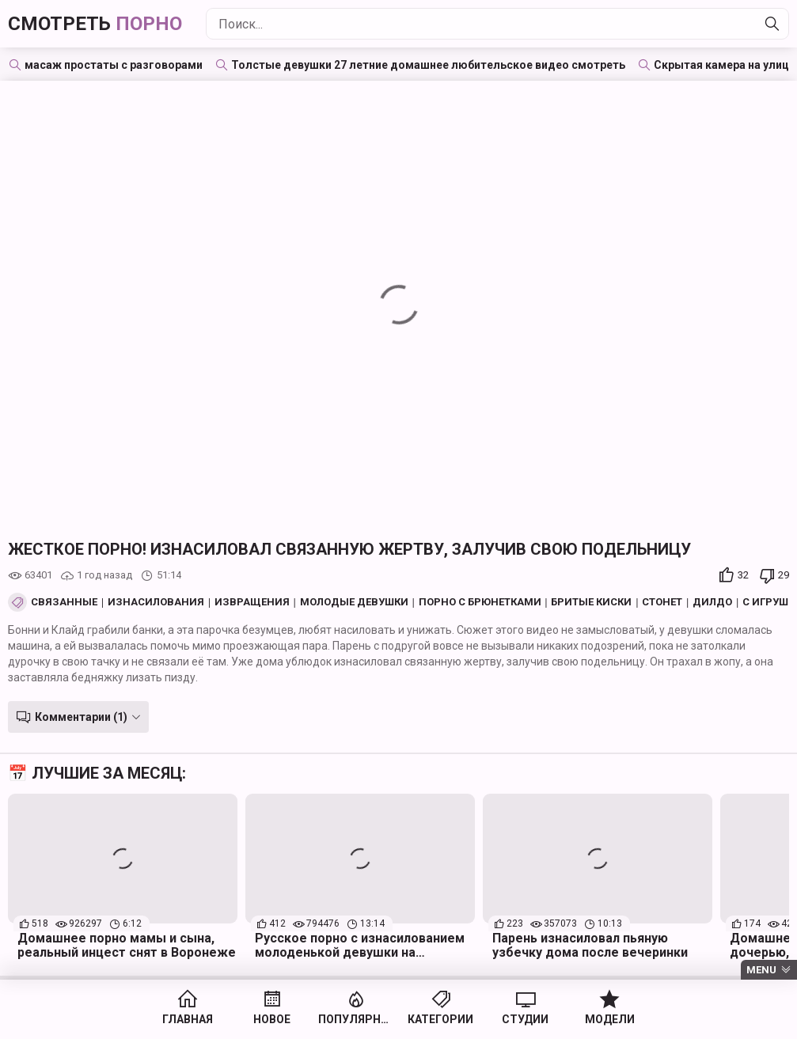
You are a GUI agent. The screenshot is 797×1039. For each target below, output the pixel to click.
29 (783, 575)
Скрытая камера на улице (724, 65)
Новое (271, 1019)
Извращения (252, 602)
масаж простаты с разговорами (114, 65)
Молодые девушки (354, 602)
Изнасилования (156, 602)
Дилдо (712, 602)
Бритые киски (591, 602)
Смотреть (95, 24)
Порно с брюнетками (480, 602)
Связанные (64, 602)
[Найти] (772, 24)
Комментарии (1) (81, 717)
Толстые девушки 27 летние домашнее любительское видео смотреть (428, 65)
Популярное (356, 1019)
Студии (525, 1019)
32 (743, 575)
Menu (761, 970)
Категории (440, 1019)
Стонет (662, 602)
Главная (187, 1019)
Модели (610, 1019)
